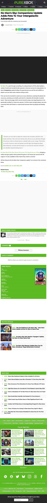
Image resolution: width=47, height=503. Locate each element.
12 (9, 340)
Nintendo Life (12, 488)
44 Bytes (34, 483)
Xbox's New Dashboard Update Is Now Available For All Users (22, 376)
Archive (21, 423)
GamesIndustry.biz (32, 491)
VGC (24, 491)
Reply (27, 240)
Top (4, 420)
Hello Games (4, 280)
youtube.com (8, 165)
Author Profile (20, 240)
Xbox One (8, 10)
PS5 (9, 276)
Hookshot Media (9, 483)
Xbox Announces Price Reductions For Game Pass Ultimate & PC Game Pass (24, 384)
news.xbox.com (18, 165)
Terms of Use (7, 423)
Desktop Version (39, 423)
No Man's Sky (4, 86)
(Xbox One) (7, 171)
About (8, 420)
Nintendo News (7, 491)
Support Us (27, 420)
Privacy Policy (40, 420)
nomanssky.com (4, 295)
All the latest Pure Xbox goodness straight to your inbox (23, 497)
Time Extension (29, 488)
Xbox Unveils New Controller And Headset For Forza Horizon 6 (22, 396)
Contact (34, 420)
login (25, 260)
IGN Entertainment (22, 483)
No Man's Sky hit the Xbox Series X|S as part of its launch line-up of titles (20, 152)
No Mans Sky (31, 10)
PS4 (11, 276)
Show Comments (23, 250)
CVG (39, 491)
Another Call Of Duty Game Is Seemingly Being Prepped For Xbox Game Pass (24, 404)
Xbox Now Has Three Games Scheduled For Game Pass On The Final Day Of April (24, 412)
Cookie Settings (29, 423)
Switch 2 (3, 276)
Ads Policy (15, 423)
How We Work (19, 420)
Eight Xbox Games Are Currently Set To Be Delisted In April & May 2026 (24, 388)
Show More (23, 467)
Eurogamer (19, 491)
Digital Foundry (38, 488)
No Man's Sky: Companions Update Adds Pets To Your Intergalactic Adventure (21, 16)
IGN (13, 491)
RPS (43, 491)
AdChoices (38, 483)
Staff (13, 420)
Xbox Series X (15, 10)
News (2, 10)
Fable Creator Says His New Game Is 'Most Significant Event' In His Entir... (23, 400)
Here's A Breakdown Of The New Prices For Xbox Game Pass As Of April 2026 (24, 392)
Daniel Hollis (9, 25)
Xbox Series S (23, 10)
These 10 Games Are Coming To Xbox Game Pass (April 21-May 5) (23, 408)
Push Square (20, 488)
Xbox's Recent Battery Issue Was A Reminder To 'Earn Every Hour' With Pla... (24, 380)
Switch (6, 276)
